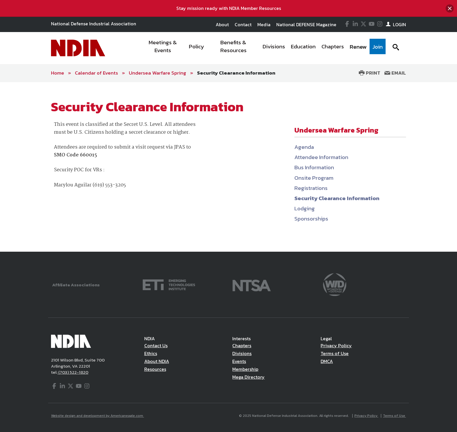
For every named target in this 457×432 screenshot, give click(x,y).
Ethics (150, 353)
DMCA (327, 361)
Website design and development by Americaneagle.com (97, 415)
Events (239, 361)
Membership (245, 369)
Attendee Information (321, 157)
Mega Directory (248, 376)
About (222, 24)
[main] (228, 167)
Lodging (304, 208)
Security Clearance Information (236, 73)
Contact (243, 24)
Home (57, 73)
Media (263, 24)
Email (395, 73)
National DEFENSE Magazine (306, 24)
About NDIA (156, 361)
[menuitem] (163, 48)
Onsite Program (313, 178)
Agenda (304, 147)
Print (369, 73)
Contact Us (156, 345)
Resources (155, 369)
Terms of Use (335, 353)
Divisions (242, 353)
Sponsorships (311, 218)
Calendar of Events (96, 73)
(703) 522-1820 (72, 372)
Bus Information (314, 167)
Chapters (241, 345)
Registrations (311, 188)
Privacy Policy (336, 345)
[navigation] (263, 48)
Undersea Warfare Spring (157, 73)
